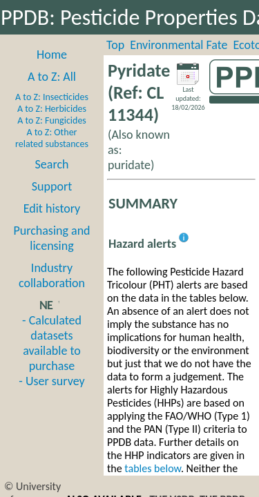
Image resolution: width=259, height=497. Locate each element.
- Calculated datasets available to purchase (51, 343)
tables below (152, 468)
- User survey (51, 381)
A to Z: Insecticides (51, 97)
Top (115, 44)
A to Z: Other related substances (51, 138)
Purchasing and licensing (51, 238)
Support (52, 186)
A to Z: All (52, 76)
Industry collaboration (52, 275)
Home (52, 54)
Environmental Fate (178, 44)
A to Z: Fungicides (51, 120)
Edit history (52, 208)
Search (52, 164)
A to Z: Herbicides (51, 109)
